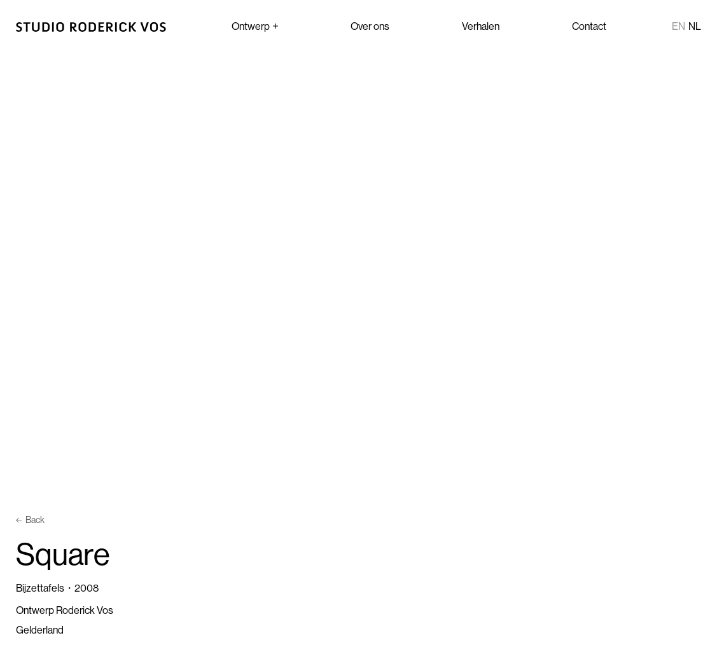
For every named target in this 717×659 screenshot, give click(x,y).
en (678, 26)
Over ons (370, 26)
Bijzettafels (40, 587)
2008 (86, 587)
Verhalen (480, 26)
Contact (589, 26)
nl (694, 26)
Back (30, 520)
